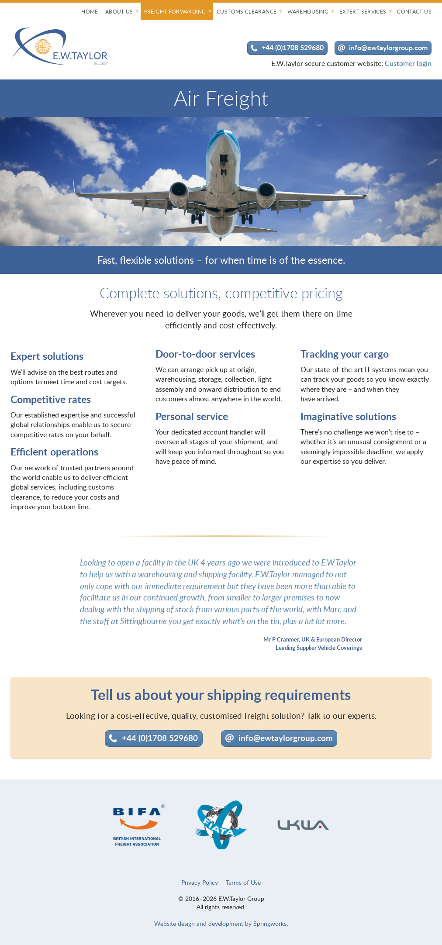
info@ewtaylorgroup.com (388, 47)
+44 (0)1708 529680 (293, 47)
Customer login (408, 63)
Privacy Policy (199, 882)
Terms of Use (243, 882)
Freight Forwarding (175, 11)
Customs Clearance (246, 11)
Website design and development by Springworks (220, 923)
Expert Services (362, 11)
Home (89, 11)
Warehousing (307, 11)
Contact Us (414, 11)
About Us (119, 11)
